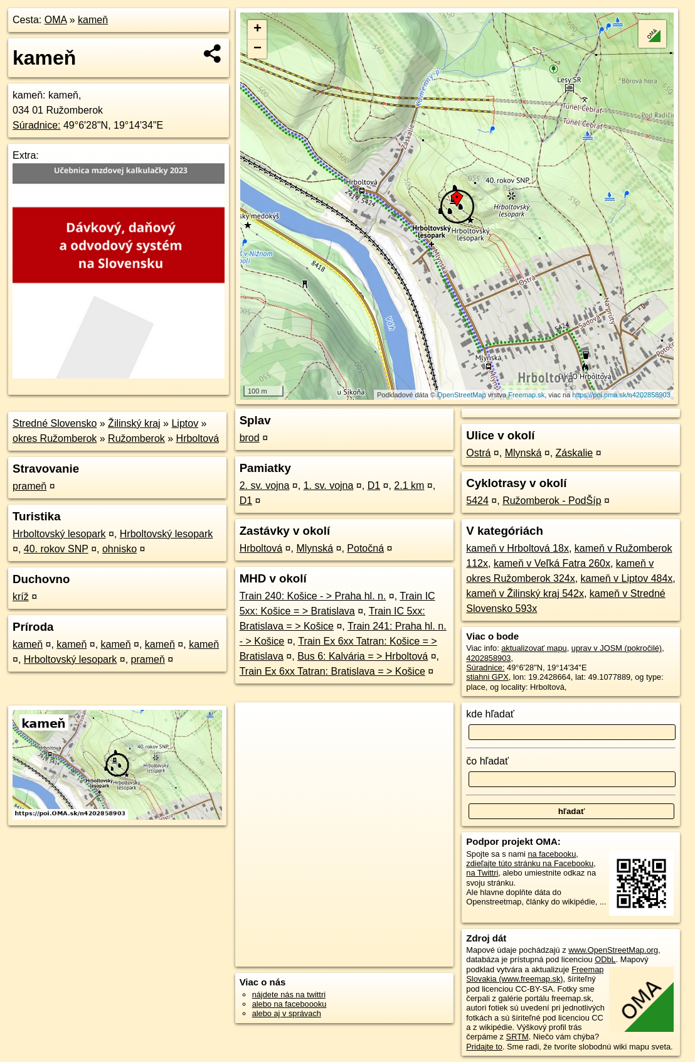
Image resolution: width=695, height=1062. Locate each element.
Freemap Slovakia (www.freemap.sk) (534, 974)
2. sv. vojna (265, 485)
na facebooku (552, 854)
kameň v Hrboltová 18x (517, 548)
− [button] (257, 49)
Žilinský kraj (134, 423)
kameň (93, 19)
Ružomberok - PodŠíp (551, 500)
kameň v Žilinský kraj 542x (525, 593)
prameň (29, 486)
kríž (21, 596)
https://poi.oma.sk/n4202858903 (621, 395)
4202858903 (488, 658)
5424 (477, 500)
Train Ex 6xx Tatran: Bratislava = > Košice (332, 671)
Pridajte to (484, 1046)
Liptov (184, 423)
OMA (56, 19)
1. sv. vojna (329, 485)
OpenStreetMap (461, 395)
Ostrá (478, 453)
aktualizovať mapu (533, 648)
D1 (374, 485)
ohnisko (119, 549)
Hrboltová (197, 438)
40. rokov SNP (56, 549)
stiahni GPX (487, 677)
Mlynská (314, 548)
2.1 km (409, 485)
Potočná (365, 548)
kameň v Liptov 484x (627, 578)
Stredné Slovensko (55, 423)
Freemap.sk (526, 395)
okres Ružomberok (55, 438)
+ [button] (257, 29)
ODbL (605, 959)
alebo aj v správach (286, 1013)
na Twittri (482, 872)
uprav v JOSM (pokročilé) (616, 648)
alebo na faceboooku (289, 1004)
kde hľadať (490, 714)
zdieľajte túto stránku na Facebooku (529, 863)
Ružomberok (136, 438)
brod (250, 437)
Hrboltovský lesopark (59, 533)
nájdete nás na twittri (289, 994)
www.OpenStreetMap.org (613, 950)
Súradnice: (37, 125)
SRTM (517, 1036)
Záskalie (574, 453)
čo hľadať (487, 761)
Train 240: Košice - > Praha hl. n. (313, 596)
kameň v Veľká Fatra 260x (552, 563)
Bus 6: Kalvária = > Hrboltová (362, 656)
